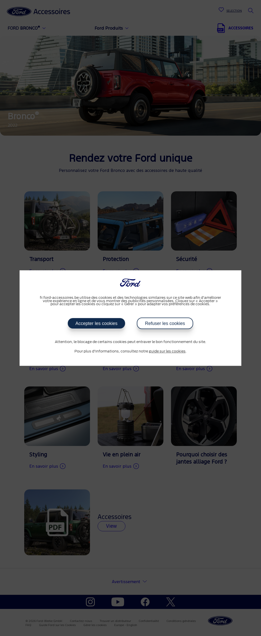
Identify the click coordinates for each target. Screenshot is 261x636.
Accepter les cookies (96, 323)
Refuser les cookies (165, 323)
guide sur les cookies (167, 351)
